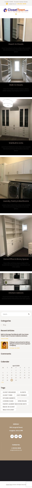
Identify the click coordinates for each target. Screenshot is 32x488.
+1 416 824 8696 (16, 448)
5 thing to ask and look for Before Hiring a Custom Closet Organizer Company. (20, 343)
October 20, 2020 (15, 348)
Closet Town (9, 484)
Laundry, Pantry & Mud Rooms (16, 201)
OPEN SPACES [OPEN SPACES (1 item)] (22, 401)
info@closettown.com (16, 450)
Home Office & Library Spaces (16, 259)
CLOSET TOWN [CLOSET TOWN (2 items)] (7, 395)
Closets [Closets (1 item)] (23, 392)
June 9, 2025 (4, 338)
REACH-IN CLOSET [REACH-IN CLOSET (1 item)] (9, 407)
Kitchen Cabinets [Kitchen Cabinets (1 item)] (9, 398)
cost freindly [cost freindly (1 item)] (22, 395)
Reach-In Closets (16, 44)
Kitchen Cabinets (16, 293)
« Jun (2, 382)
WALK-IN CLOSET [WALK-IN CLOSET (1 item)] (8, 410)
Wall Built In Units (16, 143)
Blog (4, 325)
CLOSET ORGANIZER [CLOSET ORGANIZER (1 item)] (9, 392)
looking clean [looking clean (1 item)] (8, 401)
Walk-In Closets (16, 85)
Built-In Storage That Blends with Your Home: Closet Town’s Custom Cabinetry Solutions (15, 335)
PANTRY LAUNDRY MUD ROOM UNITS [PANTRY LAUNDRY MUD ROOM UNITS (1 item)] (15, 404)
